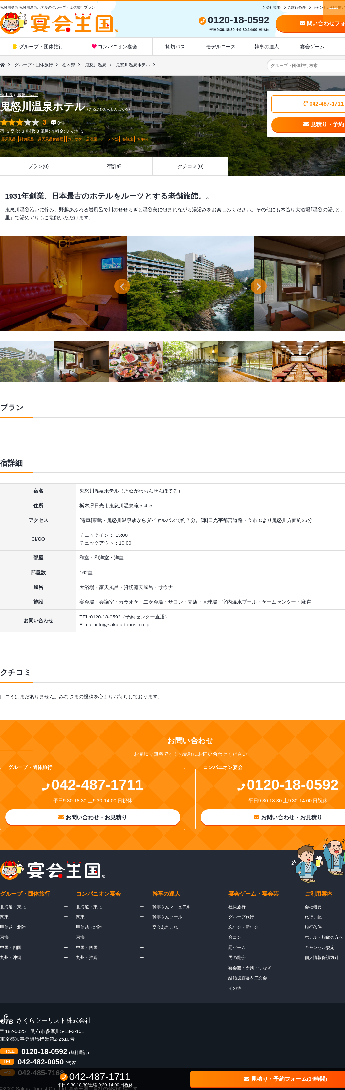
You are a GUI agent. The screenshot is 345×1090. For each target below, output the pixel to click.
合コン (234, 937)
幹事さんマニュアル (171, 906)
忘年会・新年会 (243, 927)
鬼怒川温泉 (95, 64)
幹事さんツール (167, 916)
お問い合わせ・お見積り (92, 817)
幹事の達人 (266, 46)
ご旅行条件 (297, 7)
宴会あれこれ (165, 927)
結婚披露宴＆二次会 (247, 977)
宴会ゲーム (312, 46)
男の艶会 (237, 957)
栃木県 (68, 64)
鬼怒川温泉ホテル (133, 64)
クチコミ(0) (190, 166)
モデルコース (221, 46)
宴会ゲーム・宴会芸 (253, 894)
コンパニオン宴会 (114, 46)
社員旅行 (237, 906)
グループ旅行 (241, 916)
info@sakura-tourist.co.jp (122, 624)
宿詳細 (114, 166)
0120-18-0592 (105, 616)
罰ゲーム (237, 947)
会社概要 (273, 7)
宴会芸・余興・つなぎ (249, 967)
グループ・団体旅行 (38, 46)
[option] (190, 283)
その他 (234, 988)
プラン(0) (38, 166)
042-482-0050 (41, 1062)
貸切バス (175, 46)
